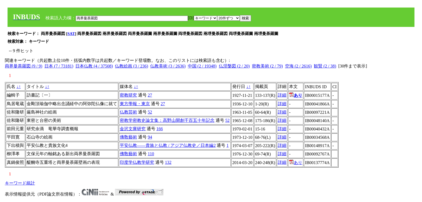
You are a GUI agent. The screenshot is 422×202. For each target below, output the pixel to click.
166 (159, 128)
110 (151, 153)
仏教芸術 (128, 112)
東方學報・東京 (135, 103)
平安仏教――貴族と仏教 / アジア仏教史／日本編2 (168, 145)
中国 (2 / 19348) (202, 66)
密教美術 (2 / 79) (267, 66)
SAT (71, 33)
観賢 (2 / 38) (325, 66)
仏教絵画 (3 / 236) (131, 66)
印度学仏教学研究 (137, 162)
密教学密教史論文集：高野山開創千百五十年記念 (167, 120)
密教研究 (128, 95)
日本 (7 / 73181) (58, 66)
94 (150, 137)
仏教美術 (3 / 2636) (167, 66)
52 (150, 112)
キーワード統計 (20, 183)
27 (150, 95)
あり (295, 162)
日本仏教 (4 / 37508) (94, 66)
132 (168, 162)
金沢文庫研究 (133, 128)
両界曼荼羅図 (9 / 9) (23, 66)
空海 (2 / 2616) (298, 66)
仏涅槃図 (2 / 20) (234, 66)
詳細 (282, 95)
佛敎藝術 (128, 137)
